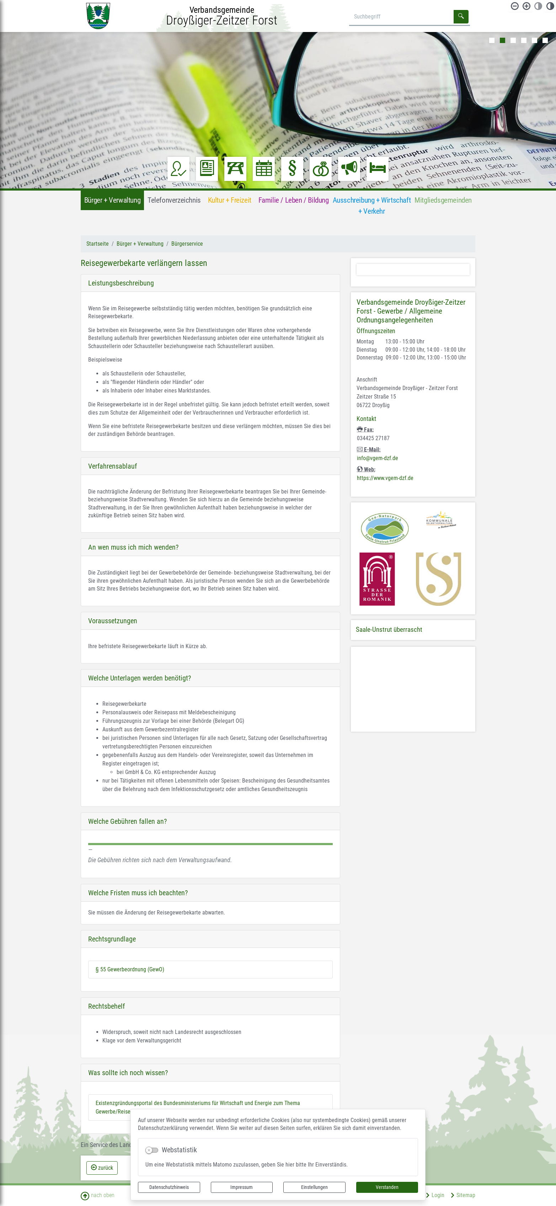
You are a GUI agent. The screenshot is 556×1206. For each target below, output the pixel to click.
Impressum (241, 1187)
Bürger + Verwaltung (140, 243)
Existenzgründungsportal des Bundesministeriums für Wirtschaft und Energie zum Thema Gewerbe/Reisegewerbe (198, 1107)
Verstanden (387, 1187)
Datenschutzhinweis (169, 1187)
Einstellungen (314, 1187)
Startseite (97, 243)
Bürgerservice (187, 243)
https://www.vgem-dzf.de (385, 478)
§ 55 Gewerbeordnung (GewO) (130, 969)
